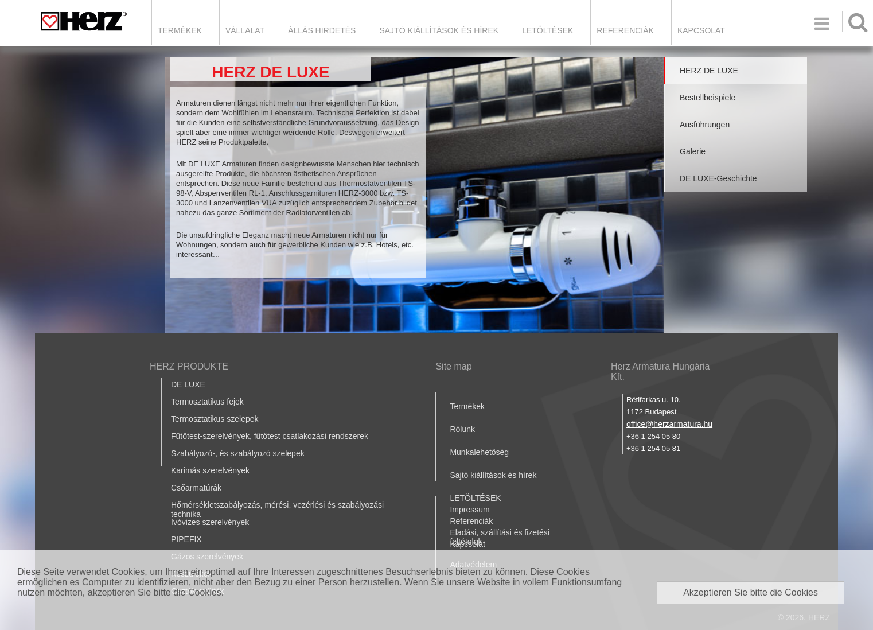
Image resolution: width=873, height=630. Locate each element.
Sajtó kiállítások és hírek (438, 30)
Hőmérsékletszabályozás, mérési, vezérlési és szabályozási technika (277, 509)
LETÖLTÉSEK (547, 30)
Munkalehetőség (479, 452)
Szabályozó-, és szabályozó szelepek (238, 453)
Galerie (693, 151)
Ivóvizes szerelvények (210, 522)
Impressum (469, 509)
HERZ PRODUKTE (189, 366)
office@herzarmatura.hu (669, 424)
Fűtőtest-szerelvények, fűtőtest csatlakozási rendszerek (269, 436)
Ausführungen (705, 124)
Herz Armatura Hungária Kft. (660, 371)
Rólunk (462, 429)
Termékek (180, 30)
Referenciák (625, 30)
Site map (453, 366)
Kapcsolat (701, 30)
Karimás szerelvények (210, 470)
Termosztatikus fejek (207, 401)
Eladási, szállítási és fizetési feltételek (499, 537)
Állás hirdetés (322, 30)
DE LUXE (188, 384)
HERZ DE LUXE (709, 70)
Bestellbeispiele (707, 97)
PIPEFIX (186, 539)
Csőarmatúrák (196, 487)
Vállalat (244, 30)
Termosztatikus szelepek (215, 418)
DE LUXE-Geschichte (718, 178)
